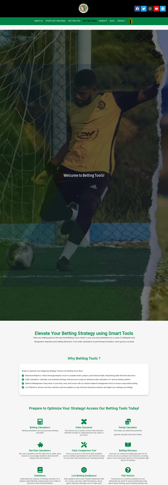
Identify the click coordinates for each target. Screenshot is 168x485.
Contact (121, 20)
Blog (112, 20)
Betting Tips (74, 20)
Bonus (103, 20)
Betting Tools (90, 20)
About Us (38, 20)
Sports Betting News (55, 20)
